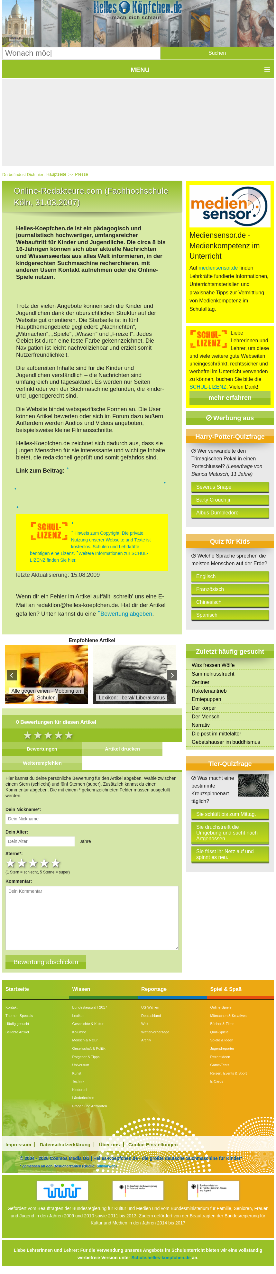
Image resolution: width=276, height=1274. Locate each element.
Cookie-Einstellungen (153, 1144)
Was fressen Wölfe (213, 665)
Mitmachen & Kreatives (228, 1016)
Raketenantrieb (209, 691)
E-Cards (216, 1081)
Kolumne (79, 1032)
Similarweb (106, 1166)
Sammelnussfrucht (213, 674)
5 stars (56, 863)
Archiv (146, 1040)
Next (172, 675)
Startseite (17, 989)
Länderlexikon (83, 1098)
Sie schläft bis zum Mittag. (226, 814)
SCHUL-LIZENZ (207, 387)
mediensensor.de (218, 268)
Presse (81, 174)
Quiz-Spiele (219, 1032)
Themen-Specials (19, 1016)
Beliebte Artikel (17, 1032)
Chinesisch (208, 602)
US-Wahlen (150, 1007)
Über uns (109, 1144)
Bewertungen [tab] (42, 749)
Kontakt (11, 1007)
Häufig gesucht (17, 1024)
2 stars (22, 863)
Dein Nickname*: (23, 809)
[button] (217, 53)
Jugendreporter (222, 1048)
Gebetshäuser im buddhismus (226, 742)
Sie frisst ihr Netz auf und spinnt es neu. (225, 854)
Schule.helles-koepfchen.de (160, 1257)
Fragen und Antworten (89, 1106)
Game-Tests (219, 1065)
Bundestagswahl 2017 (89, 1007)
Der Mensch (205, 716)
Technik (78, 1081)
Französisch (210, 589)
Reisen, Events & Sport (228, 1073)
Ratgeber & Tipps (86, 1057)
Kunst (76, 1073)
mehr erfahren (230, 397)
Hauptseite (56, 174)
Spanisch (206, 615)
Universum (80, 1065)
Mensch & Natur (85, 1040)
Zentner (200, 682)
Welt (144, 1024)
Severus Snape (213, 487)
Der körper (204, 708)
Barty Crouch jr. (214, 500)
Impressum (18, 1144)
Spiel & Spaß (226, 989)
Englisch (206, 576)
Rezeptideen (220, 1057)
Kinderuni (79, 1090)
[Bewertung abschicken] (45, 962)
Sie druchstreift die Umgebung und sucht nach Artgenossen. (227, 832)
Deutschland (151, 1016)
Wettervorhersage (155, 1032)
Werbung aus (230, 417)
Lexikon (78, 1016)
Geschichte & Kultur (88, 1024)
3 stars (33, 863)
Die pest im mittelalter (216, 733)
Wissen (81, 989)
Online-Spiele (221, 1007)
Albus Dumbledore (217, 512)
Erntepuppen (206, 699)
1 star (11, 863)
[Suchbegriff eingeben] (81, 53)
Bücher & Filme (222, 1024)
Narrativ (201, 725)
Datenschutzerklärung (65, 1144)
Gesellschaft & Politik (89, 1048)
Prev (12, 675)
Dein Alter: (16, 832)
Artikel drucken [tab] (122, 749)
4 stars (45, 863)
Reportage (154, 989)
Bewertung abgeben (126, 614)
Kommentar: (18, 881)
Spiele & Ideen (222, 1040)
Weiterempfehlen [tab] (42, 763)
